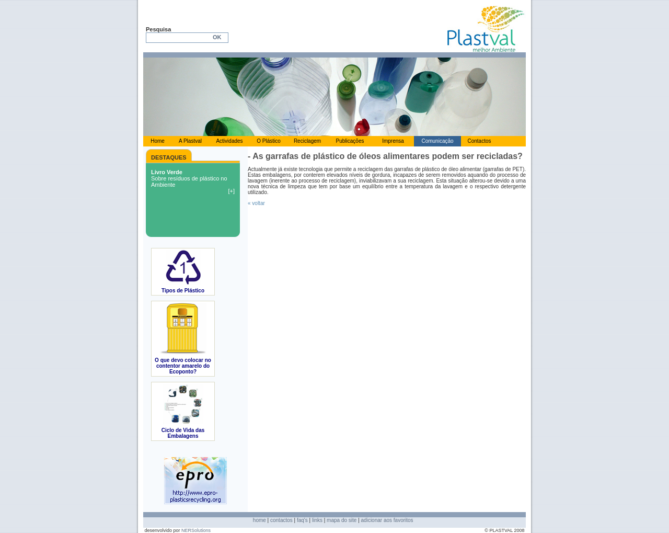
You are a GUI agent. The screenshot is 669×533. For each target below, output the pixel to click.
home (259, 520)
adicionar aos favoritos (387, 520)
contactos (281, 520)
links (317, 520)
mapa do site (341, 520)
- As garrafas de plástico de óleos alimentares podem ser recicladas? (385, 156)
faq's (302, 520)
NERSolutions (196, 530)
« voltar (256, 203)
